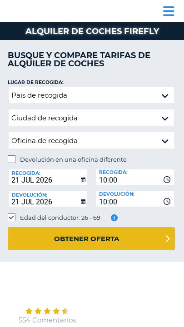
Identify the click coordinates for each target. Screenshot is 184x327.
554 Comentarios (47, 320)
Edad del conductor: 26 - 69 (60, 217)
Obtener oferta (86, 238)
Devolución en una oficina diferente (73, 159)
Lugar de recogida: (36, 82)
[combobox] (135, 177)
